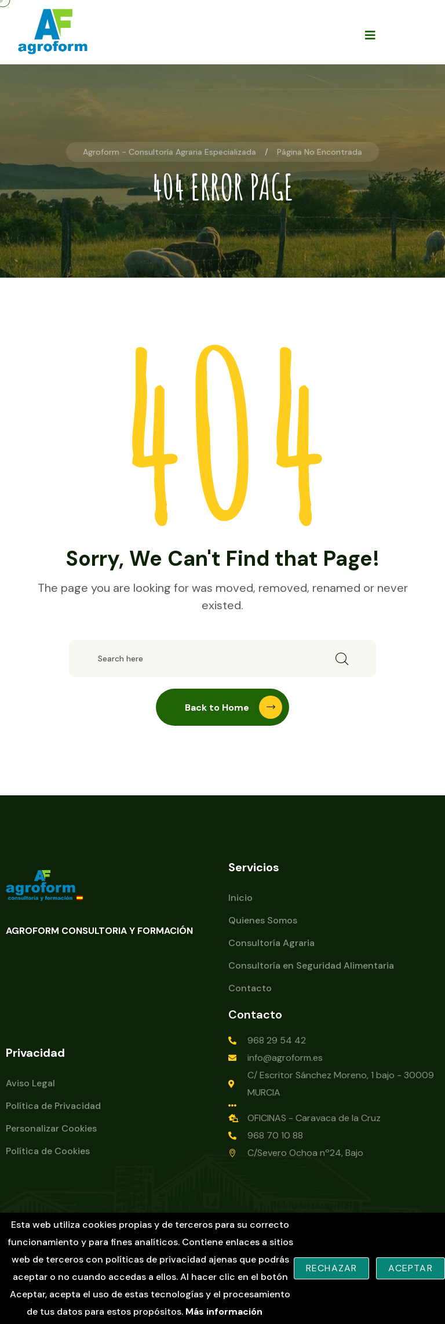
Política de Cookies (48, 1151)
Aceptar (410, 1268)
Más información (223, 1311)
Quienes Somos (262, 920)
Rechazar (332, 1268)
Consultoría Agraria (271, 943)
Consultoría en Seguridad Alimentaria (311, 965)
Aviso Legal (30, 1083)
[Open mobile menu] (370, 35)
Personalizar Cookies (51, 1128)
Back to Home (233, 707)
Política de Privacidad (53, 1106)
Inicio (240, 898)
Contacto (250, 988)
